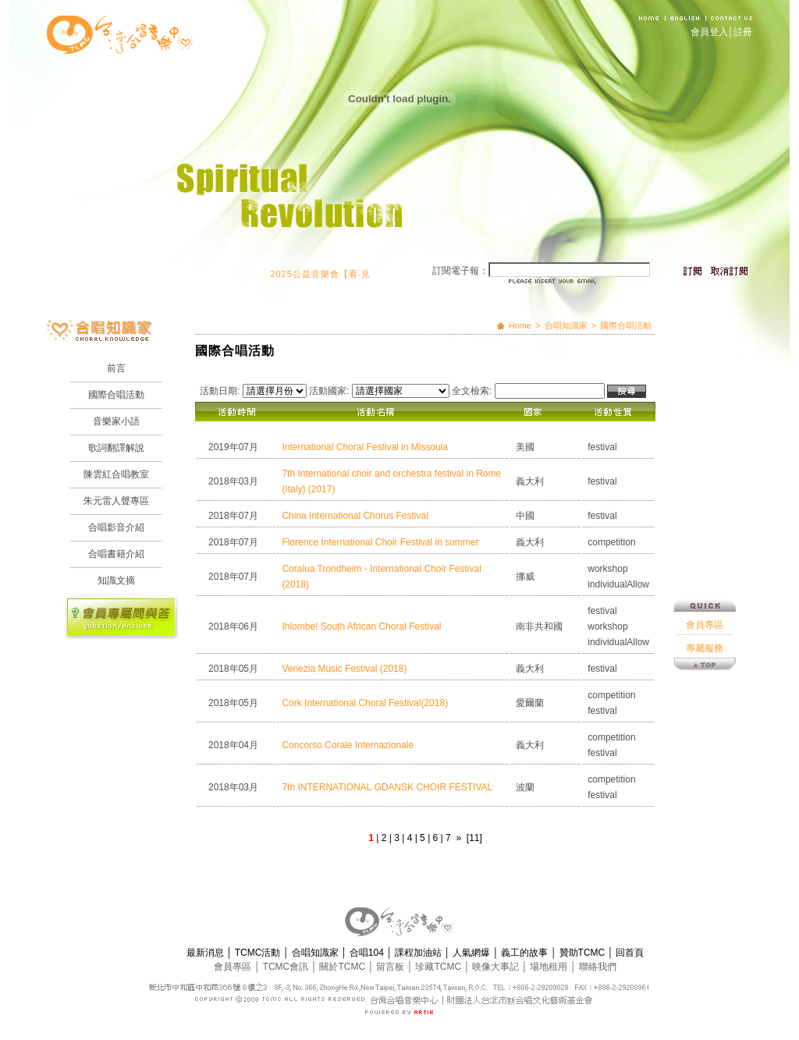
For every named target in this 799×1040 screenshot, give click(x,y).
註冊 (742, 32)
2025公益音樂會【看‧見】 (331, 274)
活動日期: (220, 390)
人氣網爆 (472, 952)
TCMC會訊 (287, 966)
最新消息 (206, 952)
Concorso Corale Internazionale (348, 745)
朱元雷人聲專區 (116, 500)
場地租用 (550, 966)
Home (520, 325)
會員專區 (704, 557)
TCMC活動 (259, 952)
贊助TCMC (583, 952)
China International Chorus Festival (355, 515)
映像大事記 (496, 966)
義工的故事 (525, 952)
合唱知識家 (566, 325)
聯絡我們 (597, 966)
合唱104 (368, 952)
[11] (474, 837)
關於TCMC (343, 966)
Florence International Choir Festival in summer (380, 542)
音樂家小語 (116, 421)
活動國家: (329, 390)
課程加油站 (419, 952)
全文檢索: (472, 390)
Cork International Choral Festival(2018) (365, 702)
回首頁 (630, 952)
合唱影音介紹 (116, 527)
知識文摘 (116, 580)
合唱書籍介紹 (116, 553)
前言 (116, 368)
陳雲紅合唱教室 (116, 474)
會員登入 (709, 32)
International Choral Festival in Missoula (365, 447)
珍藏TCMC (439, 966)
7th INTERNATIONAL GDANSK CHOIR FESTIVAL (387, 787)
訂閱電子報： (460, 270)
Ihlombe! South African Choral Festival (361, 626)
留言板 (391, 966)
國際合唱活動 (116, 394)
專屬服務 (704, 581)
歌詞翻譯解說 (116, 447)
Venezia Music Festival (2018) (344, 668)
